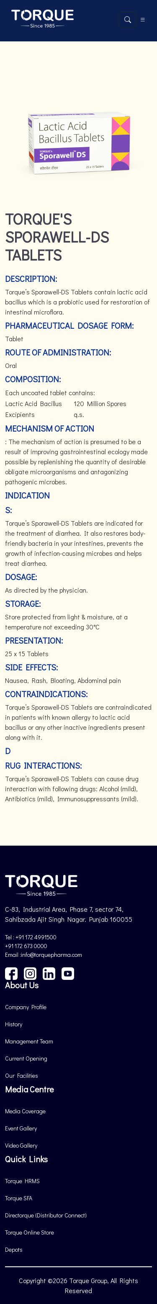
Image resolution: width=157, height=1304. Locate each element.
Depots (14, 1249)
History (13, 1024)
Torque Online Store (29, 1232)
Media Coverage (25, 1111)
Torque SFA (18, 1198)
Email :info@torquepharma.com (43, 955)
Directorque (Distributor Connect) (46, 1215)
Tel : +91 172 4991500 (31, 937)
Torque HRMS (22, 1181)
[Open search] (127, 20)
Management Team (29, 1041)
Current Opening (26, 1058)
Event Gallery (21, 1128)
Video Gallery (21, 1145)
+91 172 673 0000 (26, 946)
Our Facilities (21, 1075)
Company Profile (25, 1007)
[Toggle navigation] (143, 20)
